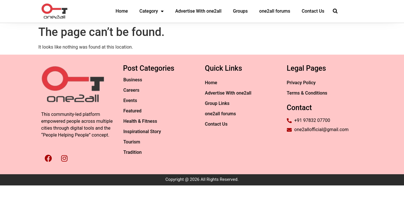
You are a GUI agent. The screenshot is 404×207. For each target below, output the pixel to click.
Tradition (132, 152)
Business (132, 80)
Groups (240, 11)
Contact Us (313, 11)
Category (151, 11)
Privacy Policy (301, 82)
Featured (132, 111)
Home (122, 11)
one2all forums (274, 11)
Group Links (217, 103)
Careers (131, 90)
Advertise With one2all (198, 11)
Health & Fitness (140, 121)
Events (130, 100)
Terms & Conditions (307, 93)
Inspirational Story (142, 131)
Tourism (131, 142)
